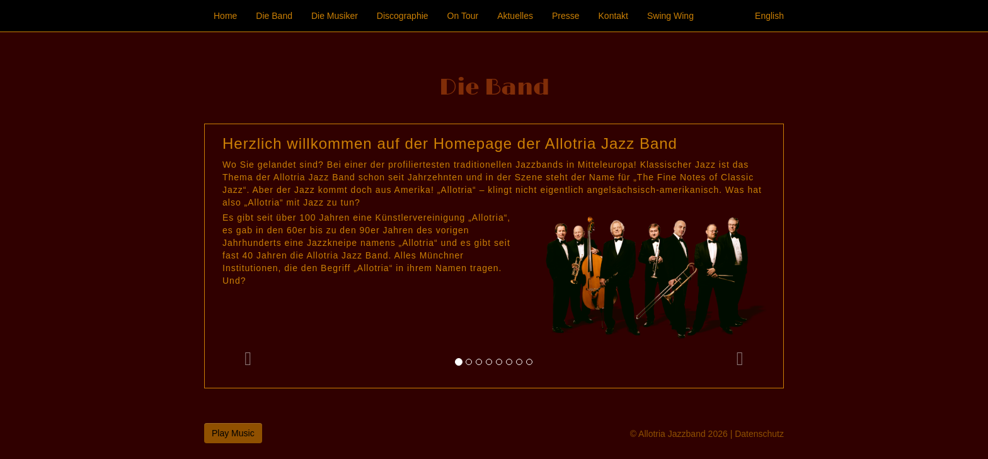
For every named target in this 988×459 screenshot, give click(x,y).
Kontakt (613, 16)
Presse (566, 16)
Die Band (274, 16)
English (769, 16)
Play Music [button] (233, 433)
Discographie (402, 16)
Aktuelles (515, 16)
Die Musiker (334, 16)
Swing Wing (670, 16)
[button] (248, 256)
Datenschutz (759, 434)
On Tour (463, 16)
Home (225, 16)
